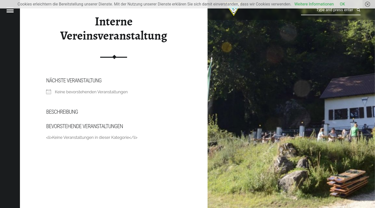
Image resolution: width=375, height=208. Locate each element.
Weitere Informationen (314, 4)
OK (342, 4)
